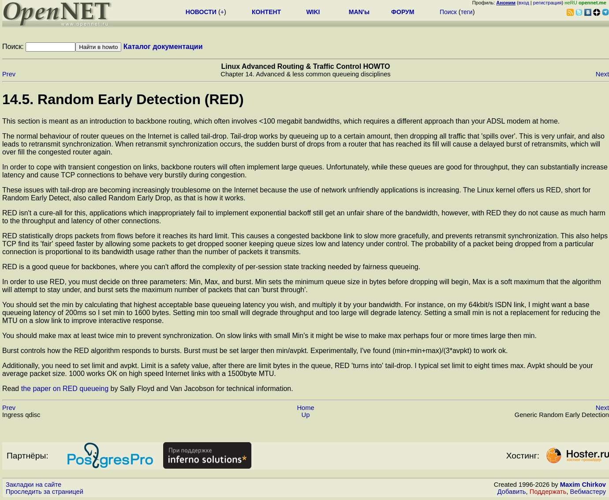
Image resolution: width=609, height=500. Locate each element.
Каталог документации (163, 46)
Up (306, 414)
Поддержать (548, 491)
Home (305, 407)
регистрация (547, 2)
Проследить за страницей (44, 491)
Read (11, 388)
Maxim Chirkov (583, 484)
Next (602, 74)
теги (467, 11)
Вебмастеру (588, 491)
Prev (8, 74)
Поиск (448, 11)
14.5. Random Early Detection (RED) (123, 99)
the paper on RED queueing (64, 388)
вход (524, 2)
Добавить (511, 491)
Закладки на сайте (33, 484)
